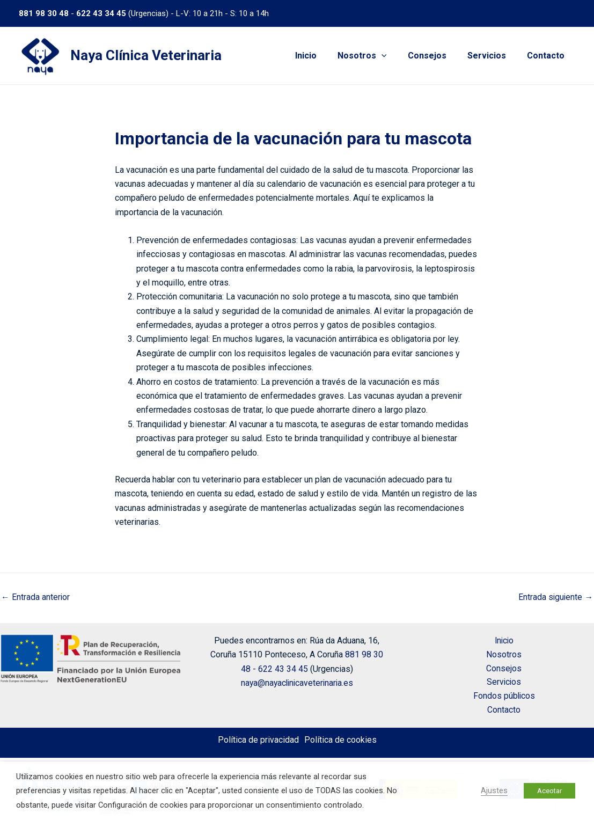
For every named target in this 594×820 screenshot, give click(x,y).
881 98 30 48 (44, 13)
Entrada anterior (35, 597)
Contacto (548, 55)
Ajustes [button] (494, 790)
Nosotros (375, 55)
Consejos (436, 55)
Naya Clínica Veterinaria (146, 55)
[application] (395, 55)
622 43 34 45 (101, 13)
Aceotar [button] (549, 791)
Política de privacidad (258, 740)
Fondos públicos (504, 696)
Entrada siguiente (555, 597)
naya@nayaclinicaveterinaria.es (297, 681)
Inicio (323, 55)
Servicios (492, 55)
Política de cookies (340, 740)
